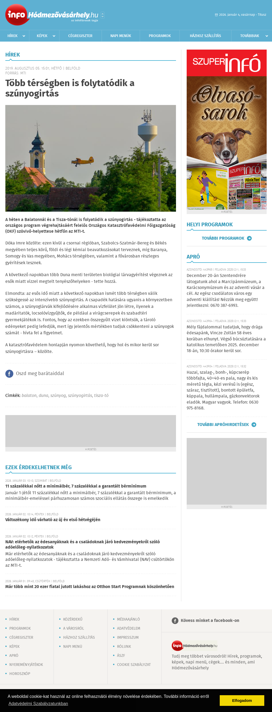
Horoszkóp (19, 674)
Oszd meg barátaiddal (40, 373)
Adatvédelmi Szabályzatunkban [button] (38, 703)
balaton (29, 395)
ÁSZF (121, 656)
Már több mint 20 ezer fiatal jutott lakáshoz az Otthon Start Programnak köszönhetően (89, 587)
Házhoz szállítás (205, 36)
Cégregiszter (80, 36)
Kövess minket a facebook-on (210, 620)
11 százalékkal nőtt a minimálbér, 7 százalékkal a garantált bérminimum (75, 486)
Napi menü (72, 647)
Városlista (103, 15)
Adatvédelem (128, 628)
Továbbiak (249, 36)
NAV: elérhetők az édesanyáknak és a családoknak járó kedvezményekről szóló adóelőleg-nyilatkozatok (82, 545)
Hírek (12, 36)
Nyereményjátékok (26, 665)
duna (43, 395)
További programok (223, 238)
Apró (13, 656)
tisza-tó (101, 395)
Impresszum (128, 638)
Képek (42, 36)
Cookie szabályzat (134, 665)
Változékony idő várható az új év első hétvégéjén (52, 520)
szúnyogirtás (80, 395)
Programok (160, 36)
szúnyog (58, 395)
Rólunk (124, 647)
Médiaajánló (128, 619)
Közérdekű (72, 619)
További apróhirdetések (223, 424)
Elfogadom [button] (242, 700)
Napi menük (120, 36)
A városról (73, 628)
